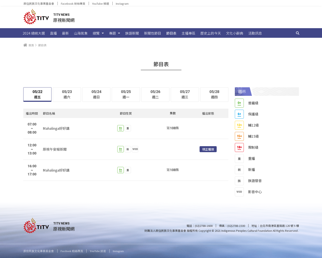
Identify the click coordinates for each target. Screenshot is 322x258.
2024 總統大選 (34, 33)
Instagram (122, 3)
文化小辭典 (234, 33)
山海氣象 (81, 33)
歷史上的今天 (210, 33)
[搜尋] (297, 33)
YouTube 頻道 (100, 3)
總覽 (98, 33)
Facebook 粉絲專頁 (73, 3)
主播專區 (188, 33)
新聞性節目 (152, 33)
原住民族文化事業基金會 (39, 3)
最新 (65, 33)
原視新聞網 (64, 20)
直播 (53, 33)
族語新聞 (132, 33)
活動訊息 (255, 33)
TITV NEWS (61, 14)
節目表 (171, 33)
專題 (114, 33)
